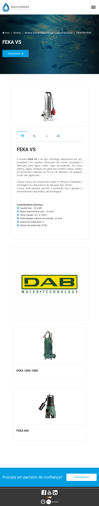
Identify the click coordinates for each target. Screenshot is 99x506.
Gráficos (46, 136)
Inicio (6, 33)
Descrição (22, 136)
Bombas (18, 33)
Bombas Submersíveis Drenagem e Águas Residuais (49, 33)
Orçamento (15, 53)
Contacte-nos (81, 477)
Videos (58, 136)
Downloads (34, 136)
